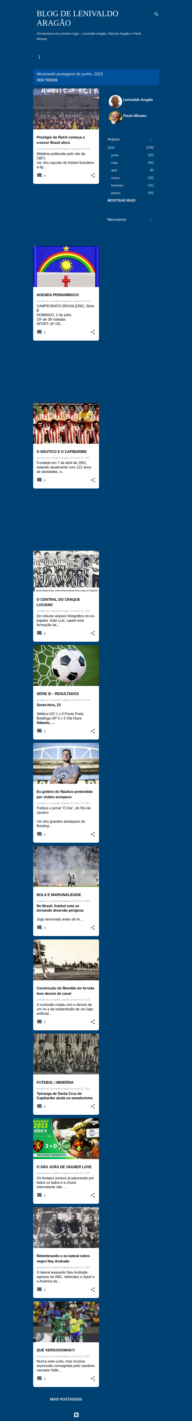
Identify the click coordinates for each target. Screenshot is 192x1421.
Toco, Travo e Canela (126, 57)
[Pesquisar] (156, 14)
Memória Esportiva (88, 57)
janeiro (116, 193)
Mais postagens (66, 1399)
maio (114, 163)
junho (115, 155)
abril (114, 170)
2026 (111, 147)
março (115, 178)
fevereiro (117, 185)
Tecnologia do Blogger (96, 1415)
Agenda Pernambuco (51, 57)
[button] (92, 176)
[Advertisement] (64, 215)
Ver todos (47, 80)
